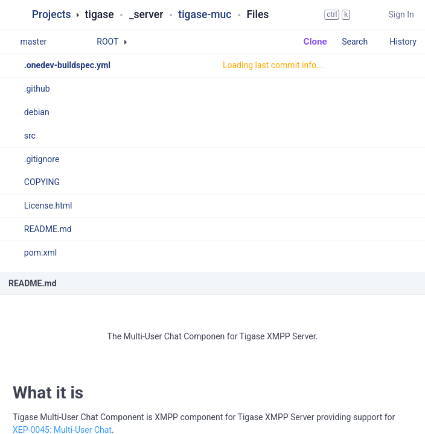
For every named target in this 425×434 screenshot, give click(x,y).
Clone (309, 41)
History (403, 41)
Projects (51, 14)
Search (360, 41)
